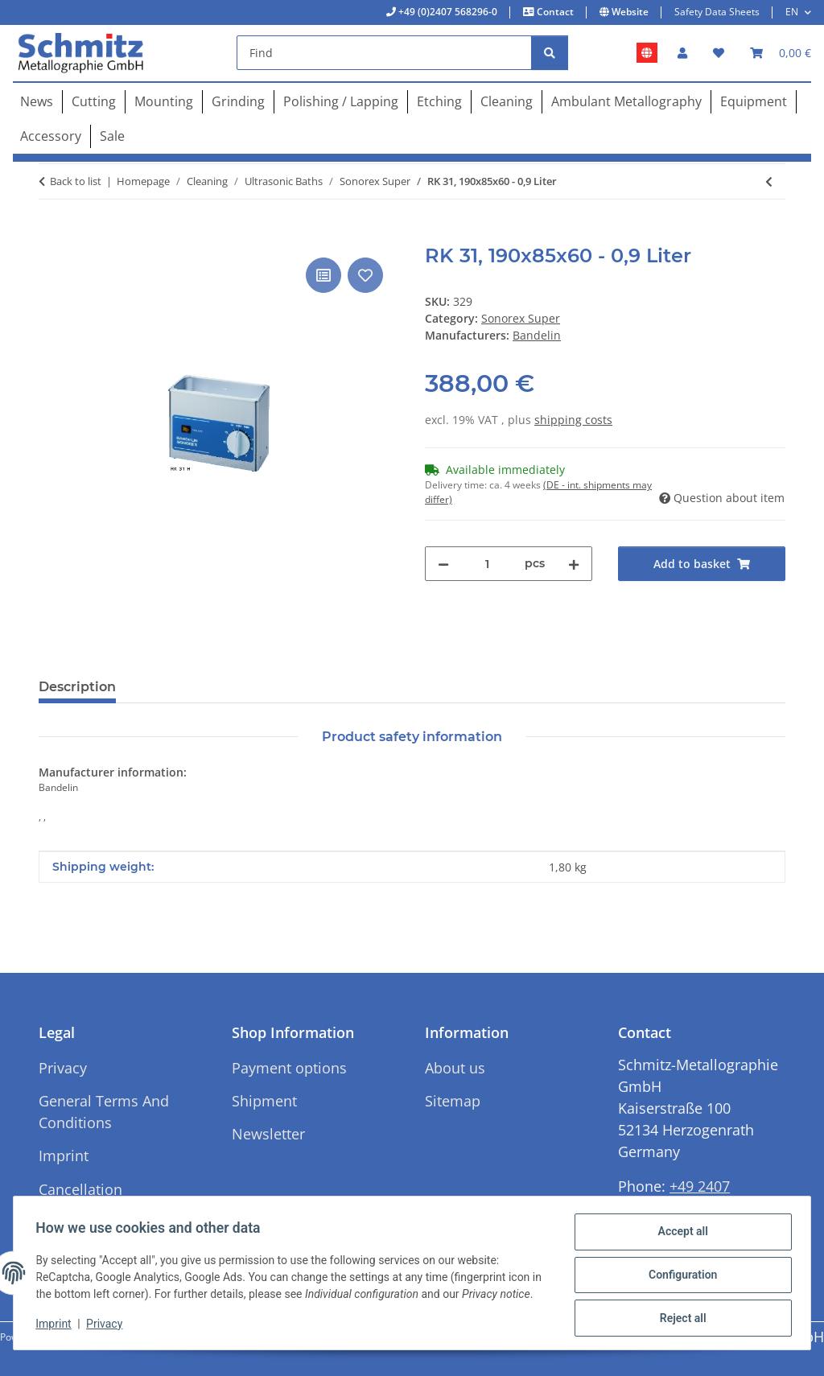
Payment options (289, 1067)
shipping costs (573, 419)
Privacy (108, 1327)
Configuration (679, 1270)
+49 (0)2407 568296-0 (446, 12)
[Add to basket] (51, 236)
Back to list (75, 181)
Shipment (264, 1100)
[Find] (384, 52)
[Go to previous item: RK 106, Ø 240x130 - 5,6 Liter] (768, 181)
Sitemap (452, 1100)
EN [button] (791, 12)
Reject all (679, 1312)
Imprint (57, 1327)
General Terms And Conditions (104, 1111)
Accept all (679, 1228)
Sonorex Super (520, 318)
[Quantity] (486, 563)
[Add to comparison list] (323, 275)
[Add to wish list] (365, 275)
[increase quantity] (573, 563)
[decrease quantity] (443, 563)
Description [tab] (77, 686)
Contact (554, 12)
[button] (682, 52)
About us (455, 1067)
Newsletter (268, 1133)
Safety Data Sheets (717, 12)
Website (629, 12)
